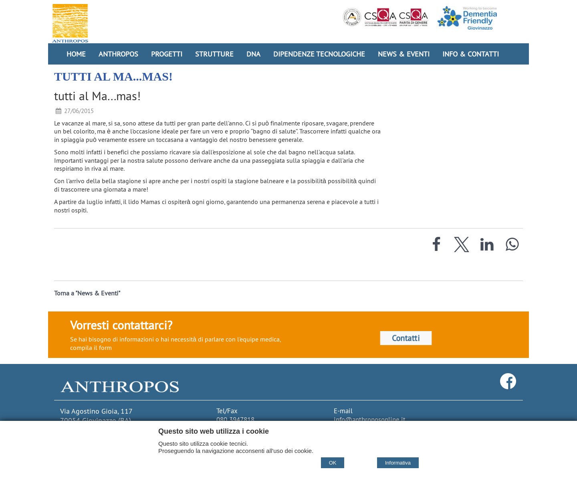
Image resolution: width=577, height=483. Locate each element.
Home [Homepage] (76, 54)
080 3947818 (235, 419)
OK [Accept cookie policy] (333, 463)
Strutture (214, 54)
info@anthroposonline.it (370, 419)
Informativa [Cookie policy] (398, 463)
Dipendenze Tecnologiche (319, 54)
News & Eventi (404, 54)
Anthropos (118, 54)
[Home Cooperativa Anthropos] (70, 23)
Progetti (166, 54)
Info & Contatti (470, 54)
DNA (253, 54)
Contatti (406, 338)
